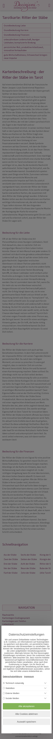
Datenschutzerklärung (12, 676)
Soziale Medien (12, 698)
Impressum (29, 676)
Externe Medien (12, 693)
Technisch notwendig (15, 683)
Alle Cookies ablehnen (26, 714)
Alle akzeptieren (27, 706)
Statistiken (10, 688)
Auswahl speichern (26, 722)
